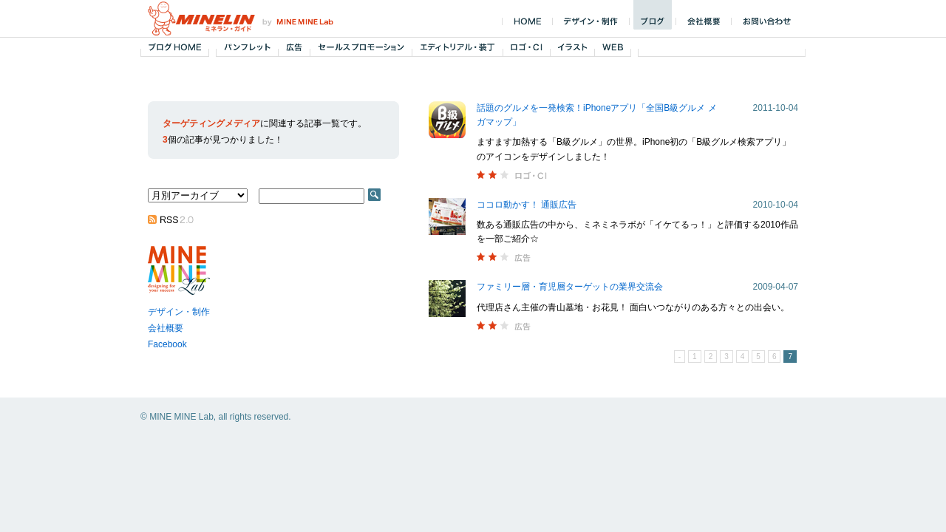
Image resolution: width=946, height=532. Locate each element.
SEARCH (374, 194)
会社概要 (165, 328)
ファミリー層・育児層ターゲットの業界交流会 (570, 287)
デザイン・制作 (179, 312)
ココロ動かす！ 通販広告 (526, 205)
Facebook (167, 344)
